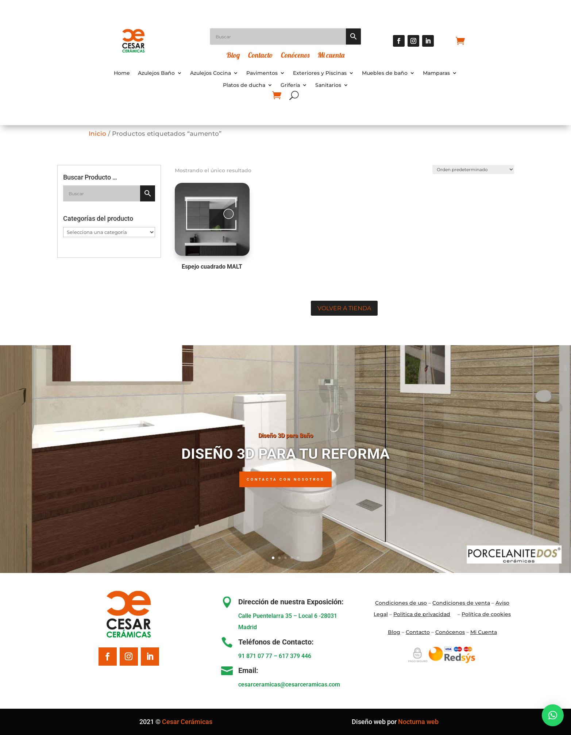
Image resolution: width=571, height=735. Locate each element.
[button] (553, 715)
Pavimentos (262, 73)
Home (122, 73)
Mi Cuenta (483, 632)
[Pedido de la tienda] (472, 169)
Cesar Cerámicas (187, 722)
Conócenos (295, 56)
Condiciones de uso (401, 603)
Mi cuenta (330, 56)
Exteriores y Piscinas (320, 73)
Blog (233, 56)
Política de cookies (486, 614)
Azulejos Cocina (210, 73)
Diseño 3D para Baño (285, 435)
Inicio (97, 133)
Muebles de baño (385, 73)
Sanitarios (328, 85)
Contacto (260, 56)
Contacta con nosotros (285, 479)
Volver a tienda (344, 308)
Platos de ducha (244, 85)
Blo (394, 632)
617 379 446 (295, 656)
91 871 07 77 (255, 656)
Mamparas (436, 73)
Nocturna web (418, 722)
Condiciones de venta (461, 603)
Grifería (290, 85)
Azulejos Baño (156, 73)
